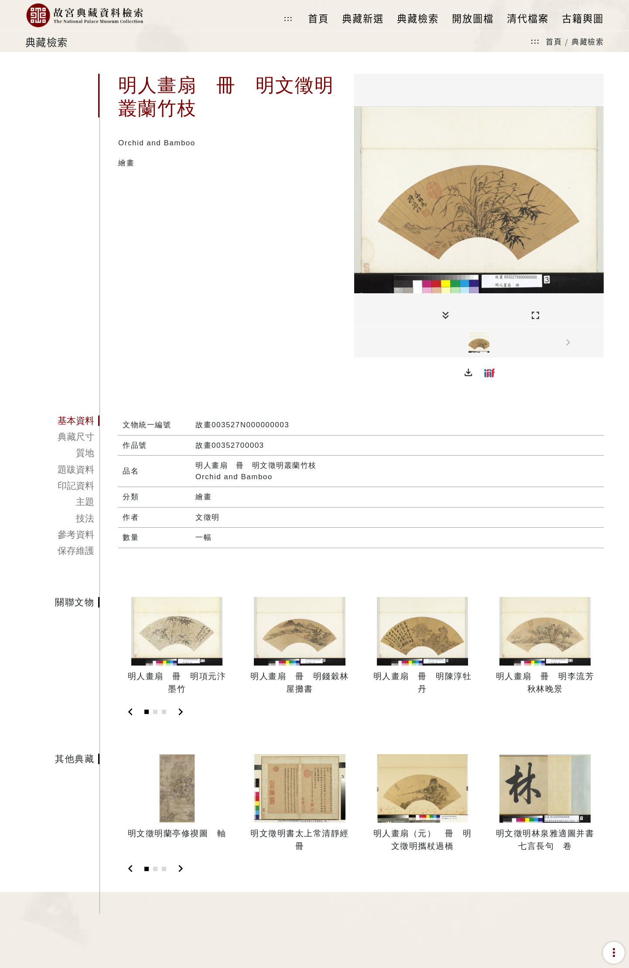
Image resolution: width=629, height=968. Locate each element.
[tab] (62, 421)
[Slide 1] (146, 712)
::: (288, 18)
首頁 (554, 41)
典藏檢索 (587, 41)
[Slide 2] (155, 712)
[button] (468, 372)
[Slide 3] (164, 712)
